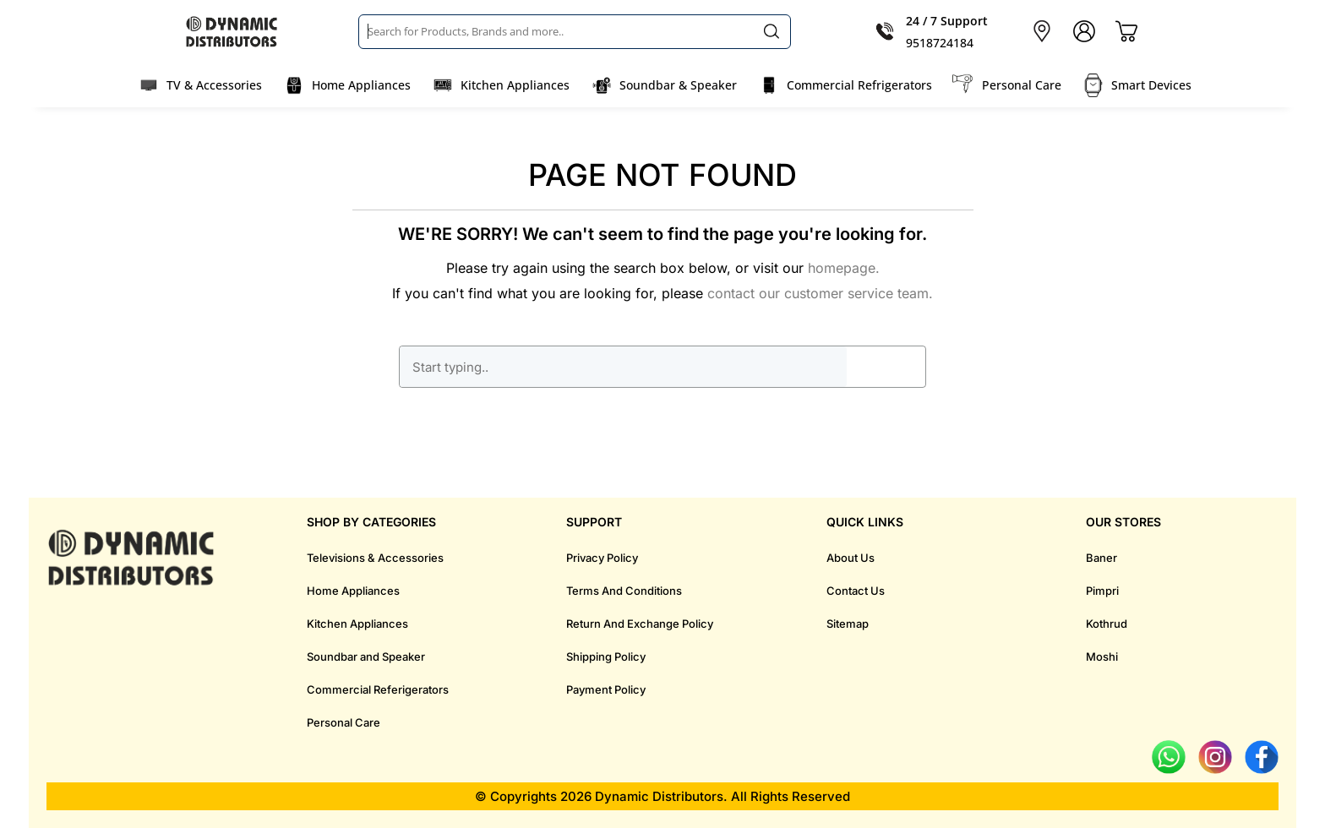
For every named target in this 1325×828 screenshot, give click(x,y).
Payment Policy (606, 689)
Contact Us (855, 590)
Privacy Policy (602, 557)
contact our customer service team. (820, 293)
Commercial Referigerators (378, 689)
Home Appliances (361, 85)
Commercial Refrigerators (859, 85)
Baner (1101, 557)
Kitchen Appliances (515, 85)
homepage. (844, 267)
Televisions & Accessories (375, 557)
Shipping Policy (606, 656)
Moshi (1102, 656)
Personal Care (1021, 85)
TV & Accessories (214, 85)
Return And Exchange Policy (639, 623)
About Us (850, 557)
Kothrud (1106, 623)
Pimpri (1102, 590)
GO (885, 366)
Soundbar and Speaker (366, 656)
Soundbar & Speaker (678, 85)
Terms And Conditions (624, 590)
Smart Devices (1151, 85)
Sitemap (847, 623)
